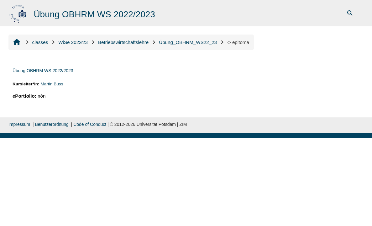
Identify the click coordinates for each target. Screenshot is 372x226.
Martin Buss (51, 84)
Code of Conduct (89, 124)
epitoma (238, 42)
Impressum (19, 124)
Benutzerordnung (51, 124)
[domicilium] (18, 12)
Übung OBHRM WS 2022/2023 (43, 70)
